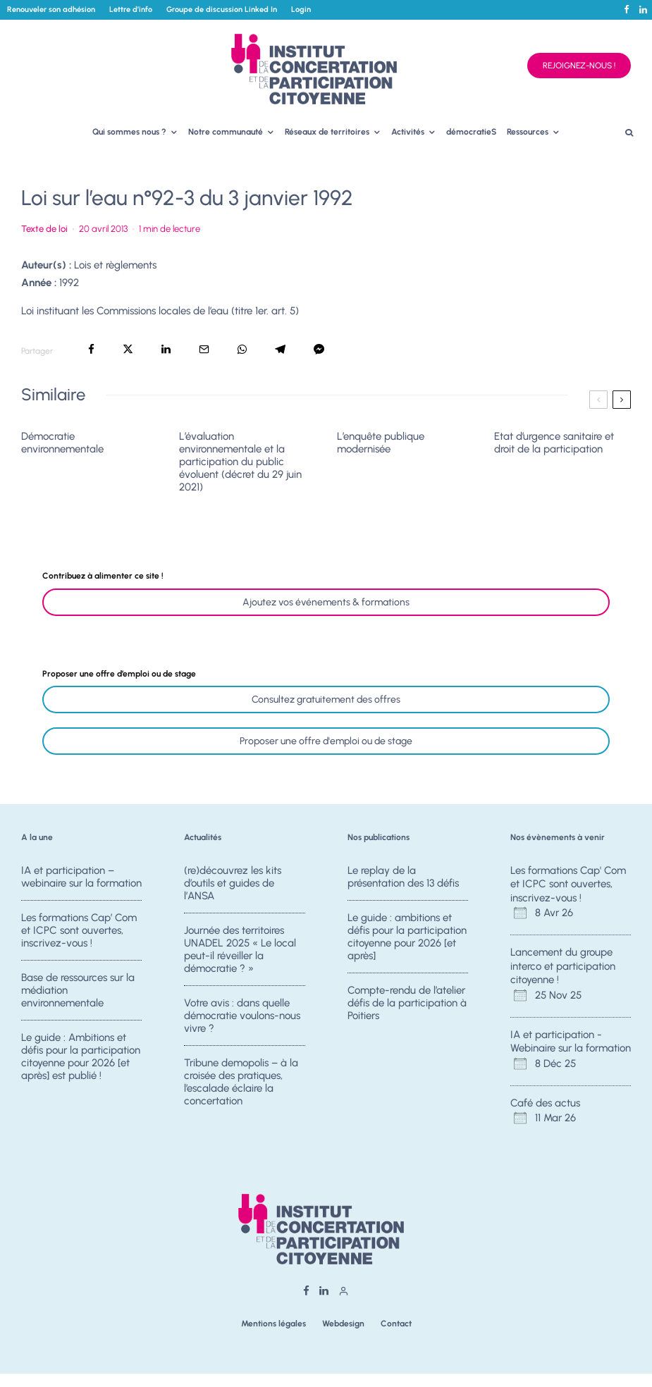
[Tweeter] (128, 349)
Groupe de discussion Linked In (221, 9)
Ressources (527, 132)
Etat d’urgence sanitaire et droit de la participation (554, 442)
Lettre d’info (130, 9)
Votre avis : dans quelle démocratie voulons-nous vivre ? (242, 1016)
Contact (396, 1324)
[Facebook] (626, 9)
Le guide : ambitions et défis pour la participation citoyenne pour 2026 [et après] (407, 936)
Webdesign (343, 1324)
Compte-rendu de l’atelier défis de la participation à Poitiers (407, 1004)
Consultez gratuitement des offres (326, 699)
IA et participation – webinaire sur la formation (81, 876)
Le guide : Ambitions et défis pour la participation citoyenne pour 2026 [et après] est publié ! (80, 1060)
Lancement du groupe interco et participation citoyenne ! (562, 966)
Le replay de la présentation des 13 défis (403, 876)
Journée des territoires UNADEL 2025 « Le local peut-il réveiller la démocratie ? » (240, 949)
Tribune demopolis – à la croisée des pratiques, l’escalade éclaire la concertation (241, 1086)
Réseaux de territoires (327, 132)
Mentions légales (273, 1324)
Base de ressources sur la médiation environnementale (78, 991)
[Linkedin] (643, 9)
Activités (407, 132)
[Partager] (91, 349)
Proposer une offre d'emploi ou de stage (326, 741)
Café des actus (545, 1103)
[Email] (204, 349)
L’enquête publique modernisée (380, 442)
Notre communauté (225, 132)
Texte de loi (44, 228)
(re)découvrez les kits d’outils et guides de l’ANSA (232, 883)
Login (301, 9)
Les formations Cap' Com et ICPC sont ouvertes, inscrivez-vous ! (568, 884)
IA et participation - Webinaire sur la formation (570, 1041)
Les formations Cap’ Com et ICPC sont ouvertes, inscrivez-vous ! (79, 930)
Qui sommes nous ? (129, 132)
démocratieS (471, 132)
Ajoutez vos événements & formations (326, 602)
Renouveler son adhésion (51, 9)
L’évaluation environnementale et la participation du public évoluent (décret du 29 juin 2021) (240, 461)
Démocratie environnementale (62, 442)
